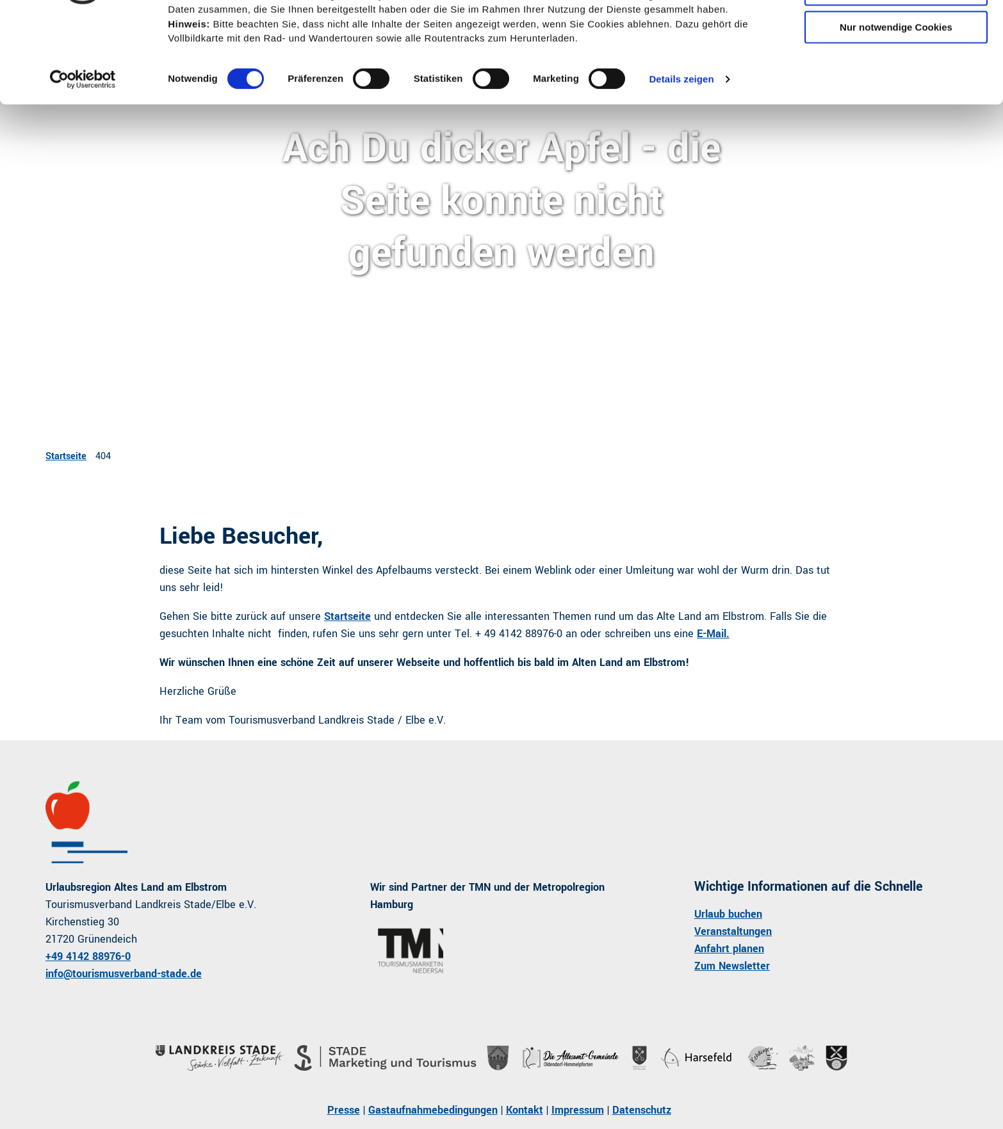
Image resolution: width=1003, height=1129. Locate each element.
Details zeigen (681, 159)
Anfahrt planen (729, 948)
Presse (343, 1110)
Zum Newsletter (732, 966)
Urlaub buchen (728, 914)
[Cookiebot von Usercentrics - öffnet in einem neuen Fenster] (83, 159)
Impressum (577, 1110)
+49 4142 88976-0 (88, 956)
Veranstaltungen (733, 931)
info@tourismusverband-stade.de (123, 973)
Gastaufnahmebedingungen (433, 1110)
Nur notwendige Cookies (896, 106)
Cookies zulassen (896, 31)
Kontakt (524, 1110)
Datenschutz (641, 1110)
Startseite (65, 456)
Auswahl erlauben (896, 69)
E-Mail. (713, 633)
